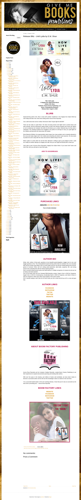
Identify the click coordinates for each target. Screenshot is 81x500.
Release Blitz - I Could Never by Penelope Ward (13, 117)
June (9, 211)
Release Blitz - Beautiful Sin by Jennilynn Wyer (13, 83)
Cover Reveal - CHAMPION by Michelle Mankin (13, 127)
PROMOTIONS (61, 29)
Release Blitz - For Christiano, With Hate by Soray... (14, 208)
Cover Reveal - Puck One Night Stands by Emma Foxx (13, 139)
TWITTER (49, 294)
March (9, 216)
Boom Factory (28, 448)
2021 (8, 222)
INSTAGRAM (49, 290)
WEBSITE (49, 296)
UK (51, 205)
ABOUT (14, 29)
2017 (8, 228)
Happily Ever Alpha (37, 448)
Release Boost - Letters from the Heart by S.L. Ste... (13, 205)
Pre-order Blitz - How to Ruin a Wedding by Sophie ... (13, 76)
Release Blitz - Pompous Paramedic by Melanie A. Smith (14, 122)
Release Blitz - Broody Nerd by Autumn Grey (13, 167)
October (9, 71)
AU (58, 205)
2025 (8, 64)
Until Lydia (46, 448)
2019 (8, 225)
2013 (8, 234)
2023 (8, 67)
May (9, 213)
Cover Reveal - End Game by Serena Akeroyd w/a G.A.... (14, 160)
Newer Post (25, 486)
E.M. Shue (32, 448)
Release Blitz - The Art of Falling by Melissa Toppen (14, 124)
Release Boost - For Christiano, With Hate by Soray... (14, 186)
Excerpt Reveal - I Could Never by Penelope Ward (13, 143)
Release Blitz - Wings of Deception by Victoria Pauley (14, 150)
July (9, 210)
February (9, 217)
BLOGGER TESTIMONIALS (45, 29)
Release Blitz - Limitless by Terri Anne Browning (13, 88)
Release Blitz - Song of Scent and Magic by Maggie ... (13, 148)
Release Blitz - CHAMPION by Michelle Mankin (13, 79)
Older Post (74, 486)
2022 (8, 221)
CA (55, 205)
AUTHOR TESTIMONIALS (27, 29)
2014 (8, 232)
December (10, 68)
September (10, 73)
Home (50, 486)
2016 (8, 229)
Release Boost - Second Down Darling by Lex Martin (13, 174)
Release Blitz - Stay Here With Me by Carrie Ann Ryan (14, 162)
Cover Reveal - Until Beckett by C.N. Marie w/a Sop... (14, 129)
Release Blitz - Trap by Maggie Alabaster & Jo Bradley (13, 203)
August (9, 74)
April (9, 214)
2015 (8, 231)
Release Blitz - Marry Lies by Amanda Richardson (13, 107)
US (48, 205)
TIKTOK (50, 292)
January (9, 219)
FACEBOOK (49, 288)
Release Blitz (42, 448)
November (10, 70)
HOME (7, 29)
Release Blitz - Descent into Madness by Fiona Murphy (14, 100)
